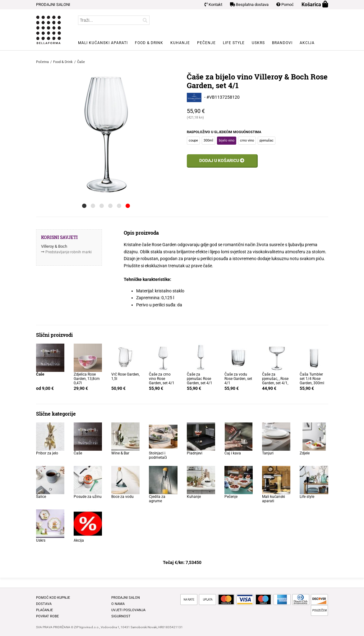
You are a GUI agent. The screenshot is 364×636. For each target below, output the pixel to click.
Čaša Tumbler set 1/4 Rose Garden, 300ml (312, 378)
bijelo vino (226, 140)
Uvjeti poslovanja (128, 610)
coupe (193, 140)
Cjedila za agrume (157, 498)
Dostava (44, 604)
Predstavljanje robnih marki (68, 252)
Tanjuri (268, 453)
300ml (208, 140)
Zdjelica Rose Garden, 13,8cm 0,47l (87, 378)
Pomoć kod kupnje (53, 598)
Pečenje (206, 43)
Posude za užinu (88, 496)
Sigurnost (121, 616)
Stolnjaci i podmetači (158, 455)
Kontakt (213, 4)
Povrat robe (47, 616)
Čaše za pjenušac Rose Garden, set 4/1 (199, 378)
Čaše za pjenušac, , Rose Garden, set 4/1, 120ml (275, 381)
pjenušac (267, 140)
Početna (42, 62)
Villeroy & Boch (54, 246)
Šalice (41, 496)
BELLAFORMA (48, 30)
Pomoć (285, 4)
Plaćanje (44, 610)
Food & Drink (149, 43)
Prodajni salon (125, 598)
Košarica (315, 4)
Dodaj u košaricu (221, 160)
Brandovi (282, 43)
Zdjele (305, 453)
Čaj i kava (232, 453)
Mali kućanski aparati (103, 43)
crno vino (247, 140)
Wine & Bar (120, 453)
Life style (234, 43)
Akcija (307, 43)
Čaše (78, 453)
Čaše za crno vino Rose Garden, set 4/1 (161, 378)
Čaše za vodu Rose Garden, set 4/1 (238, 378)
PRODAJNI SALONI (53, 4)
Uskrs (258, 43)
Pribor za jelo (47, 453)
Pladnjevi (194, 453)
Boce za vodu (122, 496)
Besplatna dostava (249, 4)
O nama (118, 604)
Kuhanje (180, 43)
